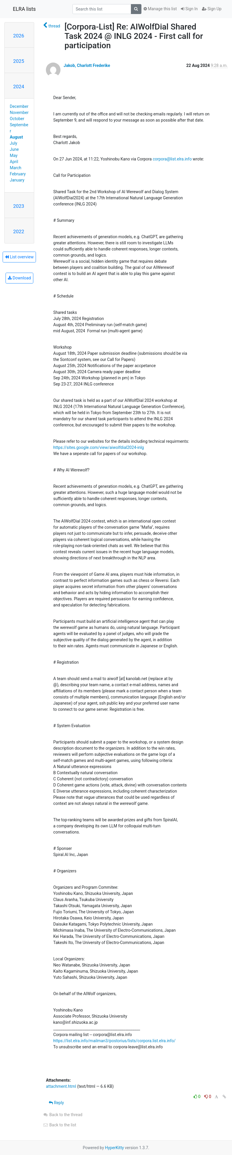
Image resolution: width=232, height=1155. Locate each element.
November (19, 112)
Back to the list (59, 1125)
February (18, 174)
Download (19, 278)
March (16, 167)
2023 (18, 206)
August (16, 137)
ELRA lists (24, 9)
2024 (18, 86)
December (19, 106)
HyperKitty (114, 1147)
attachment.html (61, 1086)
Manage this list (160, 8)
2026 (18, 36)
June (14, 149)
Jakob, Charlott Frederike (87, 65)
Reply (56, 1102)
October (17, 118)
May (14, 155)
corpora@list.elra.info (172, 159)
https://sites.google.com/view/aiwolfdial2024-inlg (98, 447)
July (13, 143)
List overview (19, 257)
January (17, 180)
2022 (18, 231)
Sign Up (211, 8)
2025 (18, 61)
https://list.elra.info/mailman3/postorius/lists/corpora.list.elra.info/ (114, 1040)
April (14, 161)
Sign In (189, 8)
